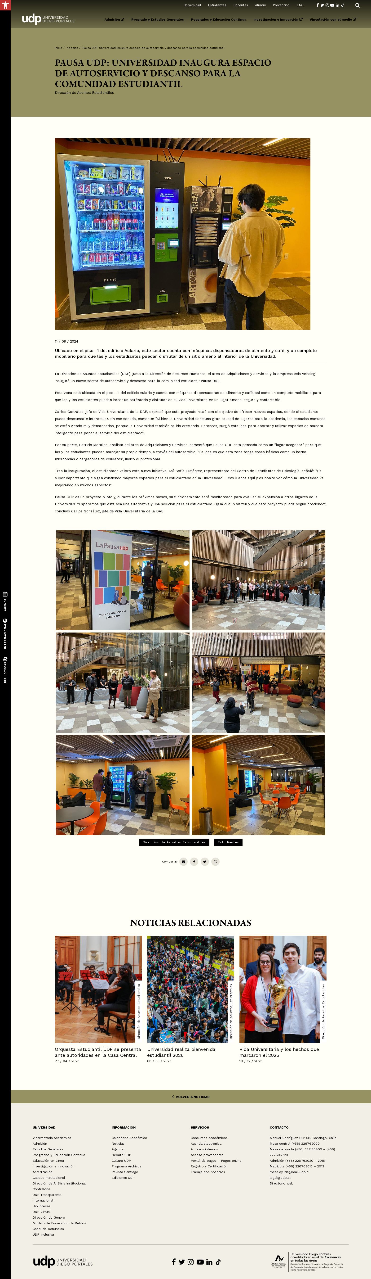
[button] (5, 5)
